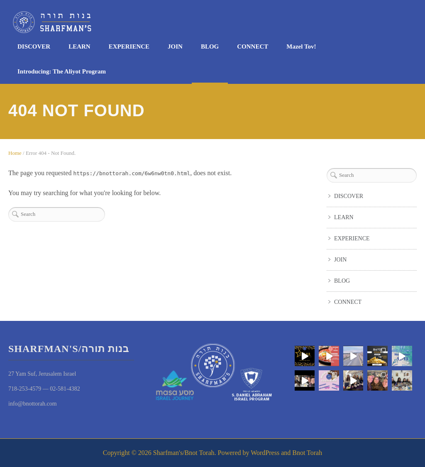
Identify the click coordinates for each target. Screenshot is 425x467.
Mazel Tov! (301, 46)
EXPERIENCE (129, 46)
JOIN (175, 46)
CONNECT (252, 46)
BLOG (210, 46)
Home (15, 153)
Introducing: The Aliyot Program (61, 71)
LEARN (79, 46)
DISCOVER (33, 46)
